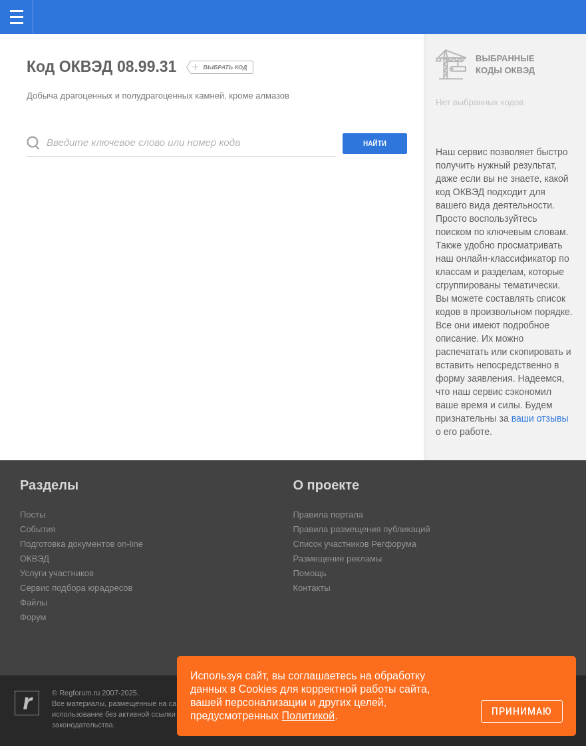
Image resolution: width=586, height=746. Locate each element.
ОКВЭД (34, 558)
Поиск (532, 15)
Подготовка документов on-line (81, 544)
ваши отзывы (540, 418)
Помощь (310, 573)
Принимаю (522, 711)
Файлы (33, 602)
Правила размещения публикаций (361, 529)
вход (559, 7)
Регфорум (54, 15)
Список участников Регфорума (354, 544)
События (38, 529)
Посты (32, 515)
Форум (33, 617)
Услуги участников (57, 573)
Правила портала (328, 515)
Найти (374, 143)
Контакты (312, 588)
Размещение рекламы (337, 558)
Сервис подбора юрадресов (76, 588)
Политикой (308, 715)
